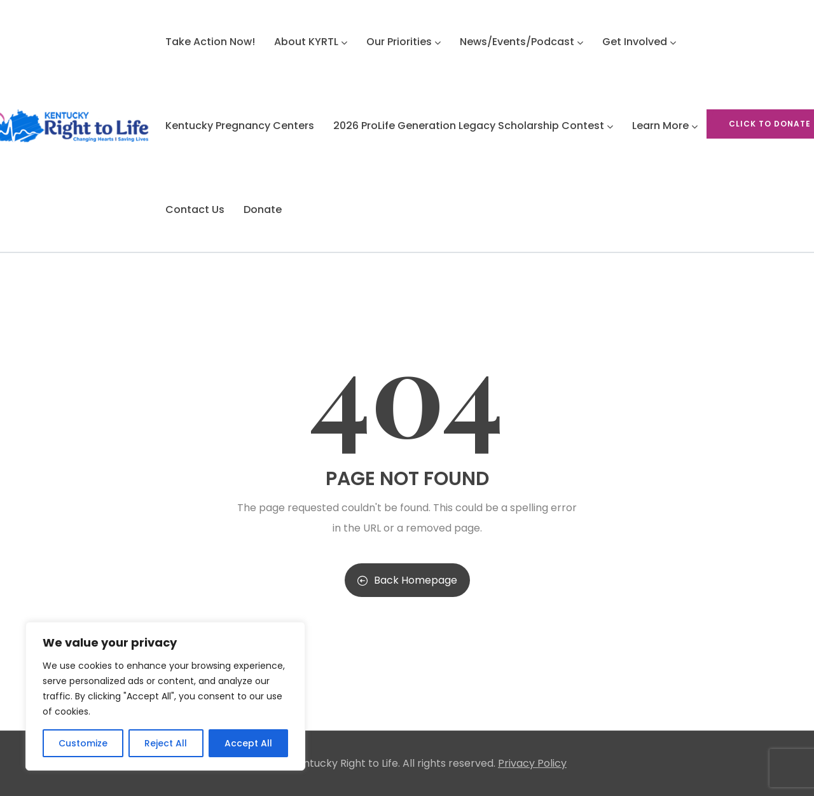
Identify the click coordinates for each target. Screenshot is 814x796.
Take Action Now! (210, 41)
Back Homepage (407, 580)
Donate (263, 209)
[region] (165, 696)
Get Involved (639, 41)
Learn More (665, 125)
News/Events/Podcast (521, 41)
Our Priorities (403, 41)
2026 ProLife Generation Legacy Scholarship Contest (473, 125)
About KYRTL (310, 41)
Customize (83, 743)
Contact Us (194, 209)
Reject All (165, 743)
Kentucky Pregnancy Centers (239, 125)
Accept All (248, 743)
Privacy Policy (532, 763)
